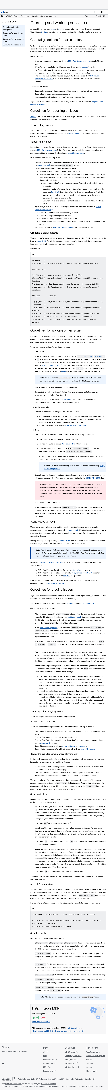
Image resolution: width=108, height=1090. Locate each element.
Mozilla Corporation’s (13, 1084)
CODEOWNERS (92, 478)
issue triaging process (76, 153)
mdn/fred (66, 576)
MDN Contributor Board (50, 365)
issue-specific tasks (87, 603)
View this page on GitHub (41, 1031)
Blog (45, 1056)
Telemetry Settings (46, 1079)
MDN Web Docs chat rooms (79, 61)
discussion (44, 743)
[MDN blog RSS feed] (18, 1064)
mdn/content (76, 570)
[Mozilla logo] (8, 1079)
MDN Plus (47, 1067)
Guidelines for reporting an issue (13, 34)
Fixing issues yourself (42, 521)
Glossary (89, 1067)
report (52, 29)
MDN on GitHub (71, 1067)
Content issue (42, 165)
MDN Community (71, 1052)
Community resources (73, 1056)
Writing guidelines (71, 1059)
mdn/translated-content (81, 573)
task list (41, 241)
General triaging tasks (42, 608)
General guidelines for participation (11, 28)
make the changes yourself (63, 227)
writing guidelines (68, 746)
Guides (89, 1059)
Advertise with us (49, 1063)
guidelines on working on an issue (50, 562)
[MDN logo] (6, 1047)
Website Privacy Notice (27, 1079)
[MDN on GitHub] (3, 1064)
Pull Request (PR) (68, 444)
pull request (73, 530)
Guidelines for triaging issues (13, 45)
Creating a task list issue (44, 232)
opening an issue (63, 541)
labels (63, 371)
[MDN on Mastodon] (14, 1064)
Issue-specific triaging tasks (46, 711)
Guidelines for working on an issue (13, 40)
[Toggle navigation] (105, 12)
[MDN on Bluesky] (6, 1064)
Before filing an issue (42, 125)
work (60, 29)
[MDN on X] (10, 1064)
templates (82, 746)
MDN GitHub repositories (46, 150)
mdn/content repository (48, 628)
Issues (33, 117)
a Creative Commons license (92, 1086)
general (69, 603)
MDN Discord (70, 1063)
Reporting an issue (41, 141)
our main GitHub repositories (54, 583)
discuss (85, 67)
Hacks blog (90, 1071)
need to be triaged (74, 617)
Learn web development (95, 1056)
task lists (54, 192)
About (45, 1052)
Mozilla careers (49, 1059)
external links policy (88, 749)
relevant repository (75, 133)
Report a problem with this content (68, 1031)
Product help (48, 1071)
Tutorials (89, 1063)
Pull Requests (67, 399)
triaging (44, 32)
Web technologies (93, 1052)
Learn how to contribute (41, 1022)
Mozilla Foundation (48, 1084)
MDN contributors (74, 1028)
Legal (59, 1079)
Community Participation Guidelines (78, 1079)
